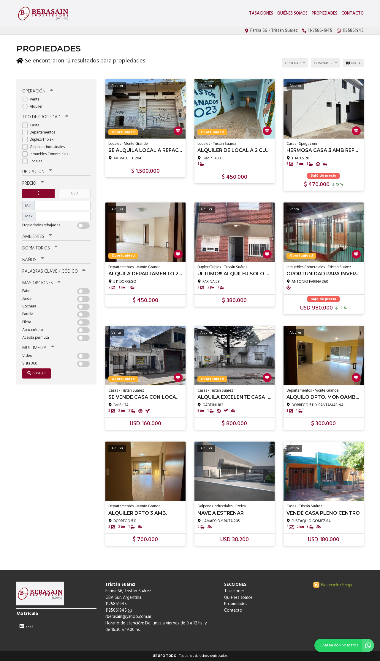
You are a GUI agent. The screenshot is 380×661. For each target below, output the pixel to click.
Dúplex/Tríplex (39, 139)
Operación (37, 91)
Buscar (36, 373)
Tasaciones (261, 13)
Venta (32, 99)
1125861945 (118, 610)
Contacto (352, 13)
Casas (32, 125)
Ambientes (37, 236)
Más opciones (41, 283)
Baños (33, 259)
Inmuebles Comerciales (47, 154)
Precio (33, 183)
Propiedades (324, 13)
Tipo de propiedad (45, 117)
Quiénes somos (292, 13)
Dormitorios (40, 248)
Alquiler (34, 106)
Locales (34, 161)
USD (74, 193)
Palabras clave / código (54, 271)
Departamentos (40, 132)
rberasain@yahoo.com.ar (128, 616)
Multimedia (38, 347)
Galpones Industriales (45, 147)
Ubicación (37, 171)
